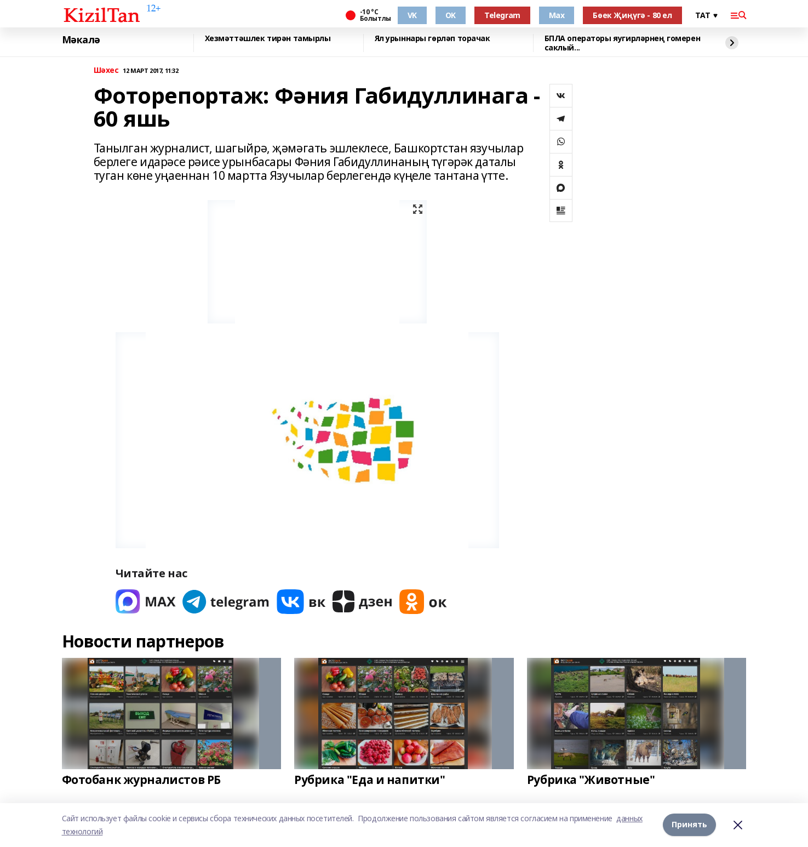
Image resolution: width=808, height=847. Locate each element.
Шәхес (106, 70)
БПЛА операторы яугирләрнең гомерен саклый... (623, 43)
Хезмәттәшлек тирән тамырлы (268, 38)
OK (450, 15)
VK (412, 15)
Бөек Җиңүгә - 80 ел (632, 15)
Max (557, 15)
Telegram (502, 15)
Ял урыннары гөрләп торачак (432, 38)
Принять (689, 825)
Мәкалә (81, 40)
